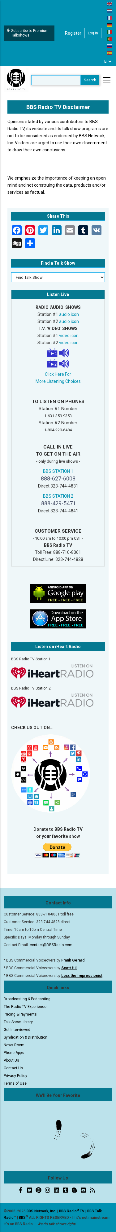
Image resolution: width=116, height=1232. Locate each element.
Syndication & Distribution (25, 1037)
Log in (93, 33)
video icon (69, 335)
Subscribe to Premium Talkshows (28, 33)
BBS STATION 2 (58, 496)
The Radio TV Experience (25, 1007)
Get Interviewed (17, 1030)
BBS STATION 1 (58, 471)
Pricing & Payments (20, 1014)
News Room (14, 1045)
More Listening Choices (58, 381)
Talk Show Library (18, 1022)
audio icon (69, 314)
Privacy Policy (15, 1076)
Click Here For (58, 374)
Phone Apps (14, 1053)
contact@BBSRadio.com (51, 945)
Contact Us (13, 1068)
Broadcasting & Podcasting (27, 999)
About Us (11, 1060)
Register (73, 33)
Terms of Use (15, 1083)
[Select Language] (108, 61)
